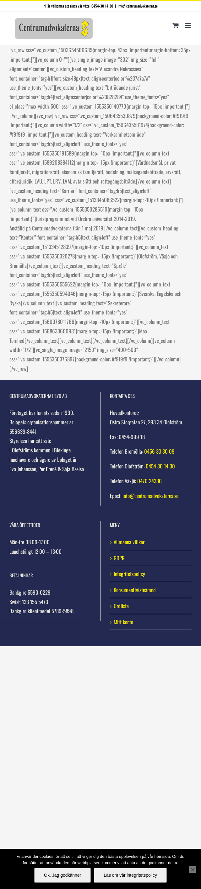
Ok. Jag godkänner (62, 875)
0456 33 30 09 (159, 451)
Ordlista (121, 606)
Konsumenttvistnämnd (135, 590)
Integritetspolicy (129, 574)
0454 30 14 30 (160, 466)
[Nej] (192, 869)
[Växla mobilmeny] (188, 25)
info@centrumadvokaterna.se (138, 5)
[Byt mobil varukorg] (175, 25)
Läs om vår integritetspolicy (130, 875)
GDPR (119, 558)
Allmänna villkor (129, 542)
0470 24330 (149, 481)
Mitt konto (123, 622)
